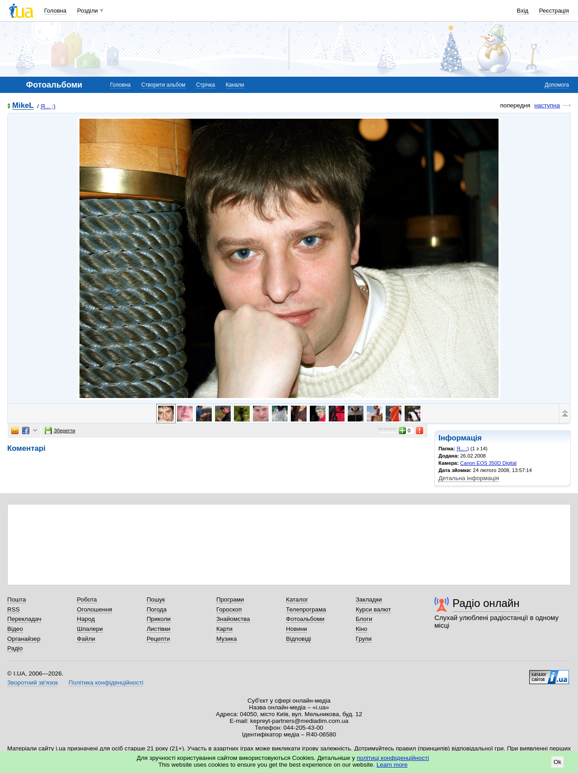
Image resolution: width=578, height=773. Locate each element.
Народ (86, 619)
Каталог (297, 599)
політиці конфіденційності (393, 757)
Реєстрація (554, 10)
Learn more (392, 764)
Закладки (369, 599)
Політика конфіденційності (106, 682)
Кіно (362, 628)
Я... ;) (48, 106)
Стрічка (205, 85)
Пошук (156, 599)
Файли (86, 638)
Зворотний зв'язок (32, 682)
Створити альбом (163, 85)
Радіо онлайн (486, 603)
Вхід (523, 10)
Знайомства (233, 619)
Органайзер (23, 638)
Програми (230, 599)
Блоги (364, 619)
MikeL (23, 106)
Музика (226, 638)
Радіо (15, 648)
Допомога (557, 85)
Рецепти (158, 638)
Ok (557, 762)
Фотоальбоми (305, 619)
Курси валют (373, 609)
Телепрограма (306, 609)
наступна (547, 105)
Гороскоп (229, 609)
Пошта (16, 599)
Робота (87, 599)
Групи (364, 638)
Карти (224, 628)
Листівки (159, 628)
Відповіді (298, 638)
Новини (296, 628)
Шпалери (90, 628)
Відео (15, 628)
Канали (235, 85)
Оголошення (94, 609)
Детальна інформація (468, 478)
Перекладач (24, 619)
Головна (55, 10)
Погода (157, 609)
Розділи (87, 10)
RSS (13, 609)
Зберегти (60, 430)
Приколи (159, 619)
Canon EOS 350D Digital (488, 463)
